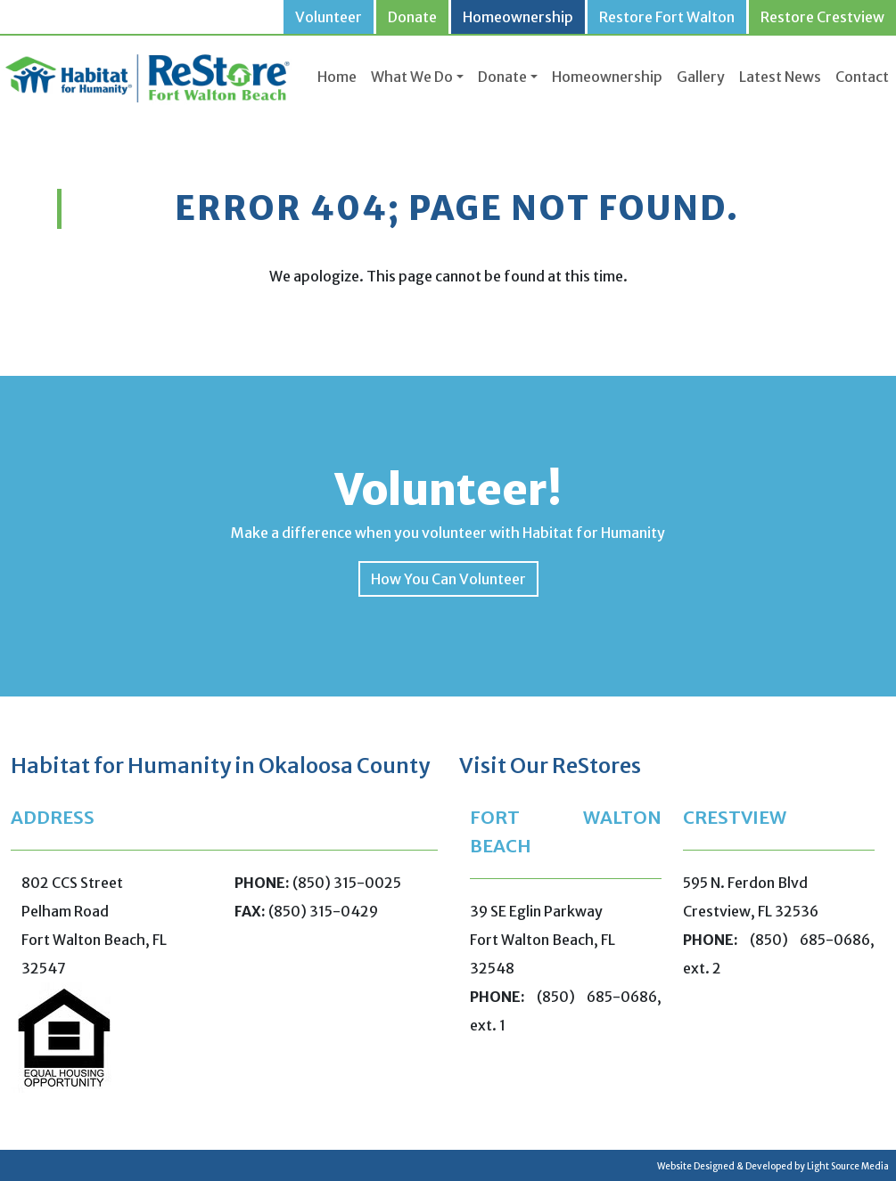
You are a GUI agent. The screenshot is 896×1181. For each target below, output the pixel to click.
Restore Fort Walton (667, 17)
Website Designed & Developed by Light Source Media (773, 1166)
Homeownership (518, 17)
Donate (412, 17)
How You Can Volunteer (448, 579)
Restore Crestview (822, 17)
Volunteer (328, 17)
